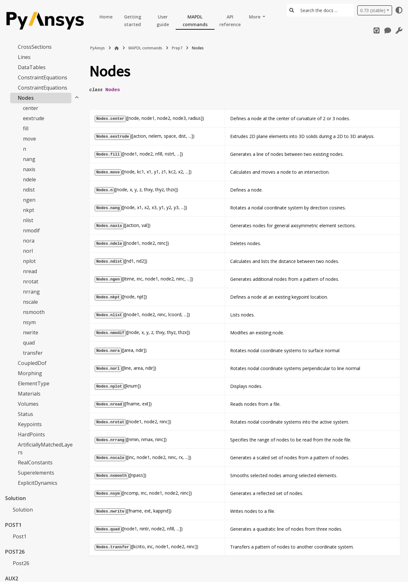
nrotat (30, 281)
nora (28, 240)
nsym (29, 322)
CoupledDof (32, 363)
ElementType (33, 383)
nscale (30, 301)
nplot (29, 261)
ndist (29, 189)
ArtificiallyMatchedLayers (45, 448)
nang (29, 159)
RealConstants (35, 462)
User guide (163, 20)
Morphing (30, 373)
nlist (28, 220)
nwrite (30, 332)
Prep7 (177, 48)
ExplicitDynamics (37, 482)
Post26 (21, 563)
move (29, 138)
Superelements (36, 472)
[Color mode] (399, 10)
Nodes (26, 97)
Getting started (132, 20)
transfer (33, 352)
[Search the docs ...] (325, 10)
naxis (29, 169)
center (30, 108)
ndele (29, 179)
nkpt (28, 210)
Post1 (19, 536)
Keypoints (30, 424)
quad (29, 342)
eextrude (33, 118)
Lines (24, 57)
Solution (23, 509)
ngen (29, 199)
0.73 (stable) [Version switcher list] (372, 10)
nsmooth (34, 312)
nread (30, 271)
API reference (230, 20)
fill (25, 128)
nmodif (31, 230)
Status (25, 414)
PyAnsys (97, 48)
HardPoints (31, 434)
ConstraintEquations (42, 77)
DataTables (32, 67)
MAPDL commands (195, 20)
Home (106, 17)
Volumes (28, 403)
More (255, 17)
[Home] (116, 48)
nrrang (31, 291)
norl (28, 250)
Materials (29, 393)
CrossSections (35, 46)
